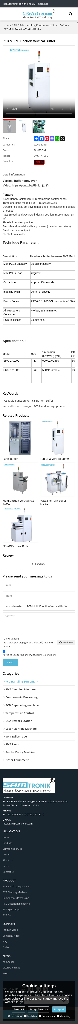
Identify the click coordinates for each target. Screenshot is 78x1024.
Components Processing (16, 898)
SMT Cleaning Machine (15, 892)
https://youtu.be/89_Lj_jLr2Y (30, 185)
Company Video (11, 935)
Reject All (19, 1009)
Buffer (49, 400)
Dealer (6, 854)
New (5, 973)
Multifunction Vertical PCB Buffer (18, 502)
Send (10, 662)
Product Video (10, 929)
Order (6, 947)
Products (7, 843)
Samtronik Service (12, 848)
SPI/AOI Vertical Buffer (16, 546)
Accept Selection (39, 1009)
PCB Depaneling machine (16, 903)
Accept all (59, 1009)
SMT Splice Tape (11, 909)
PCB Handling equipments (49, 406)
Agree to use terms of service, (29, 653)
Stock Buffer (59, 25)
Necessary (15, 1016)
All (15, 25)
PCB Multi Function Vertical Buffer (23, 400)
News (6, 866)
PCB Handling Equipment (16, 886)
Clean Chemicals (11, 967)
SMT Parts (8, 915)
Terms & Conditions (46, 654)
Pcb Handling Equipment (34, 25)
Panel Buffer (10, 458)
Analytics (30, 1016)
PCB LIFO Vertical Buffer (54, 458)
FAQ (5, 941)
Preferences (47, 1016)
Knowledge (8, 961)
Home (7, 25)
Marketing (63, 1016)
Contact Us (8, 871)
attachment (66, 642)
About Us (8, 860)
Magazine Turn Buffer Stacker (53, 502)
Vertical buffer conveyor (17, 406)
